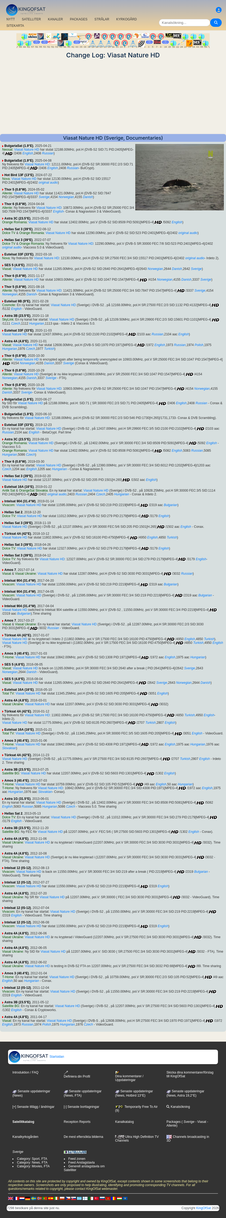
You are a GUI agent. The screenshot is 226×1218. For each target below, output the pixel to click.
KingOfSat (203, 1208)
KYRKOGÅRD (126, 19)
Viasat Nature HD (26, 149)
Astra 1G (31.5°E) (17, 799)
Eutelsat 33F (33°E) (18, 254)
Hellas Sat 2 (13, 512)
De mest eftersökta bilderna (83, 1137)
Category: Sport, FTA (32, 1159)
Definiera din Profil (77, 1074)
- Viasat (200, 1122)
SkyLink (7, 319)
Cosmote (8, 305)
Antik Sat (8, 490)
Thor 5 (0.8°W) (15, 189)
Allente (7, 193)
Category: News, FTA (32, 1162)
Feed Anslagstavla (81, 1162)
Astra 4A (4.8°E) (16, 341)
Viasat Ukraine (25, 573)
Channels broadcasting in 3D (187, 1139)
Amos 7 (10, 570)
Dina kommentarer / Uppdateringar (129, 1076)
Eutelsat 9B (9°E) (17, 301)
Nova (6, 179)
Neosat (7, 149)
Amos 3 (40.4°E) (16, 653)
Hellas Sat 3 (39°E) (18, 229)
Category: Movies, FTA (33, 1166)
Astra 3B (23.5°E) (17, 316)
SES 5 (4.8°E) (14, 265)
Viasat (6, 269)
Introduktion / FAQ (25, 1072)
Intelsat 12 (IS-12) (17, 868)
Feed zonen (76, 1159)
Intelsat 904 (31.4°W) (19, 501)
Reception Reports (77, 1122)
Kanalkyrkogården (25, 1137)
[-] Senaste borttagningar (81, 1107)
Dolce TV (8, 233)
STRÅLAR (101, 19)
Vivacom (8, 505)
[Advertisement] (113, 96)
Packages (173, 1122)
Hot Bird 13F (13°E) (19, 175)
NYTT (10, 19)
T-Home (8, 657)
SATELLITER (31, 19)
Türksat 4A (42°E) (17, 534)
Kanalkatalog (124, 1122)
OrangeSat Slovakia (33, 490)
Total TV (8, 693)
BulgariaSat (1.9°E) (18, 146)
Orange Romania (14, 222)
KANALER (55, 19)
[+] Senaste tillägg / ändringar (33, 1107)
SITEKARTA (15, 26)
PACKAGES (79, 19)
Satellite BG (10, 773)
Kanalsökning (178, 1107)
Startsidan (36, 1057)
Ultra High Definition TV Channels (137, 1138)
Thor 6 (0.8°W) (15, 204)
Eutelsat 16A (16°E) (19, 487)
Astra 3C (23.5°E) (17, 218)
